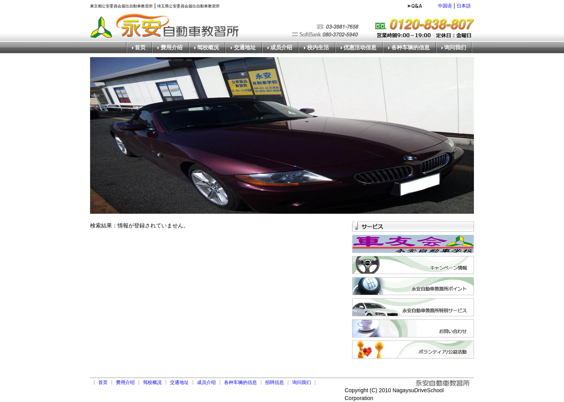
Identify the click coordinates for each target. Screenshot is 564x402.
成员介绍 (281, 47)
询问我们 (455, 47)
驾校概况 (208, 47)
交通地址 (245, 47)
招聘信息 (274, 382)
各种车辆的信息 (410, 47)
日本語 (464, 6)
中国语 (445, 6)
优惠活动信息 (359, 47)
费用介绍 (172, 47)
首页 (140, 47)
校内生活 (318, 47)
